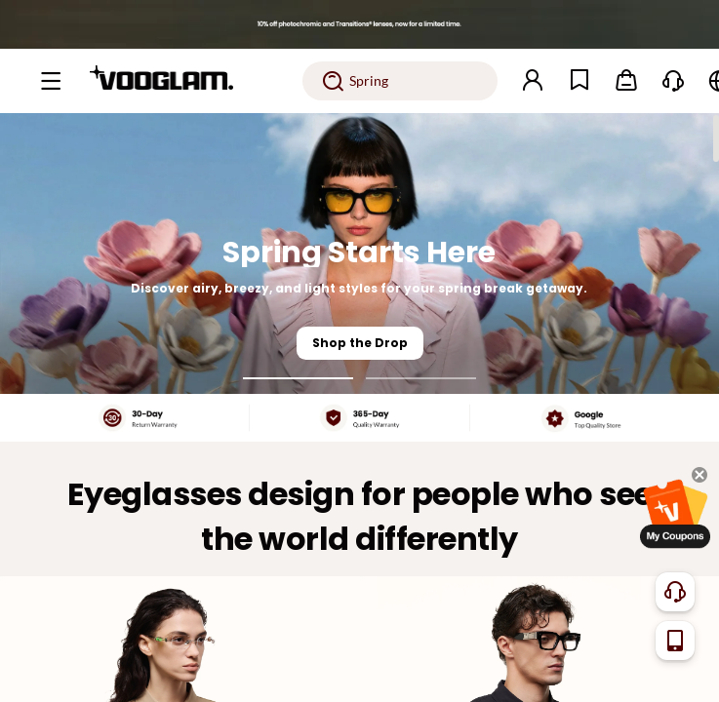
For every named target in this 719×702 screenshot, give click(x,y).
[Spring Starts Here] (359, 253)
